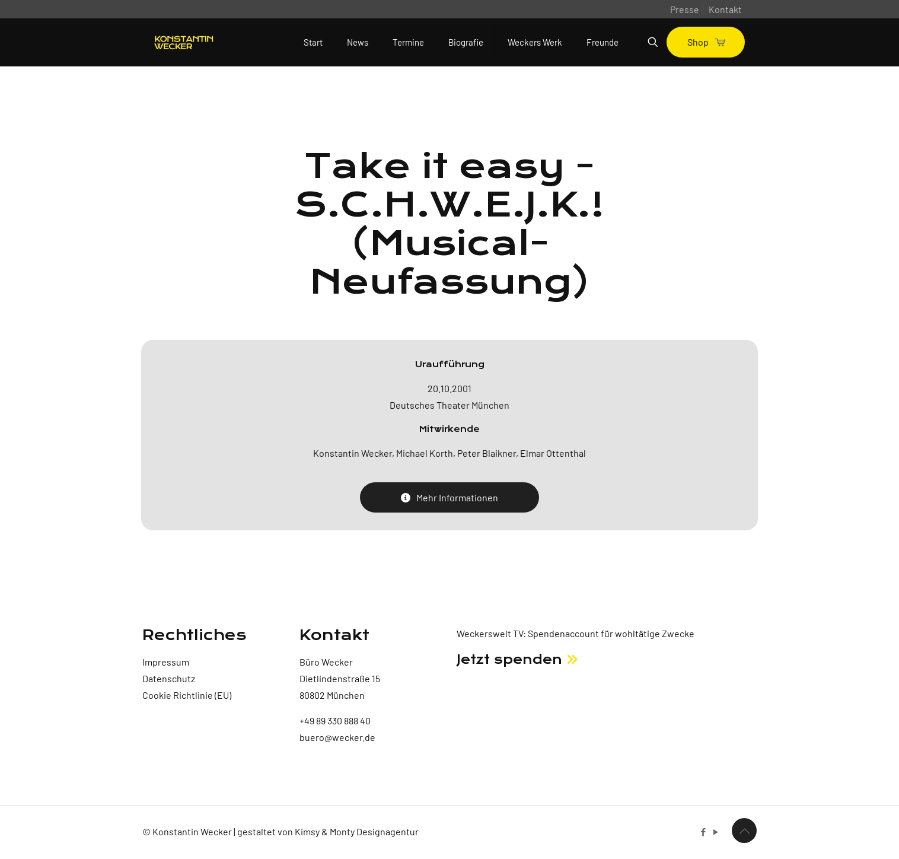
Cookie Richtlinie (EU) (186, 695)
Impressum (165, 661)
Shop (705, 41)
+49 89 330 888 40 (335, 720)
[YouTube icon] (715, 831)
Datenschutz (168, 678)
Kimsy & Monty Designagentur (357, 831)
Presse (684, 9)
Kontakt (725, 9)
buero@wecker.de (337, 737)
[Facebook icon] (703, 831)
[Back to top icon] (744, 830)
